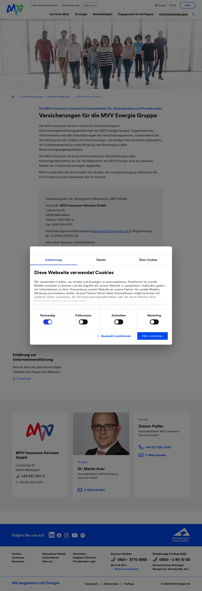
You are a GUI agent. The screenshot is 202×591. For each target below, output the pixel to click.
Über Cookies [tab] (148, 259)
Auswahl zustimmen (116, 336)
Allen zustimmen (152, 336)
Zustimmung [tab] (53, 259)
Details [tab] (101, 259)
